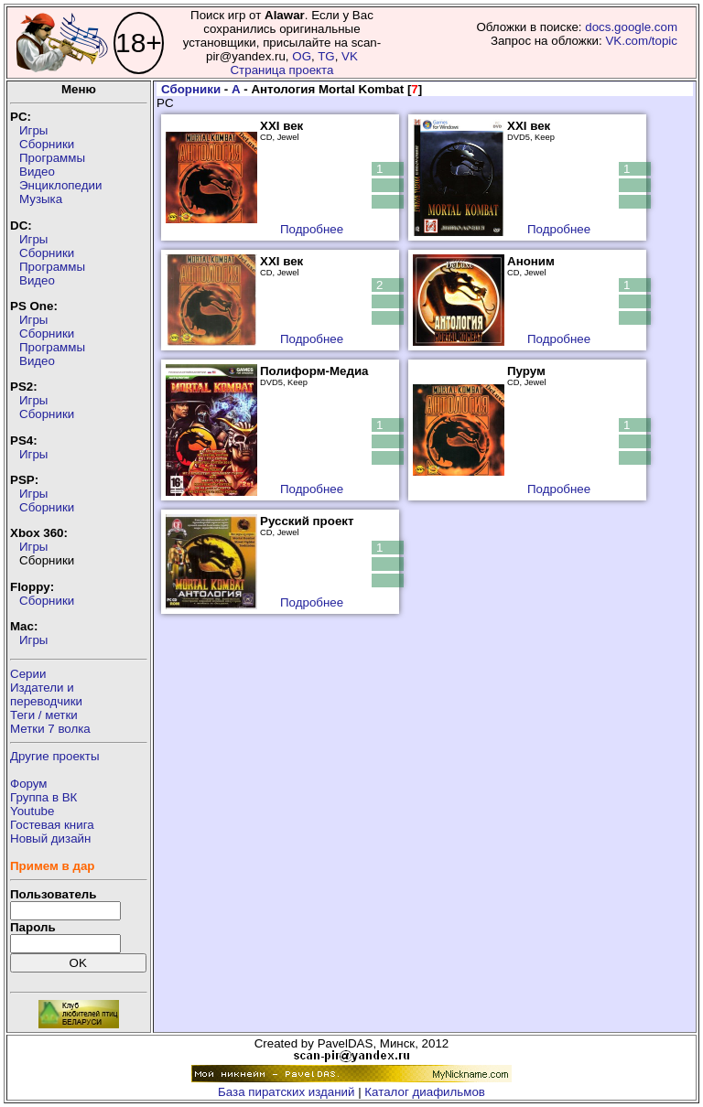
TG (326, 56)
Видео (37, 171)
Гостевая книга (52, 825)
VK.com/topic (641, 41)
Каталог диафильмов (424, 1092)
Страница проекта (281, 70)
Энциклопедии (60, 185)
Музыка (40, 199)
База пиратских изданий (286, 1092)
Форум (29, 783)
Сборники (46, 144)
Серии (28, 674)
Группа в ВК (43, 797)
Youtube (32, 811)
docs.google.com (631, 27)
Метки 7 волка (50, 729)
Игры (33, 130)
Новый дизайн (50, 838)
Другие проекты (55, 756)
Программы (52, 158)
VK (349, 56)
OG (301, 56)
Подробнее (311, 229)
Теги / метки (44, 715)
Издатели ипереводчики (46, 694)
